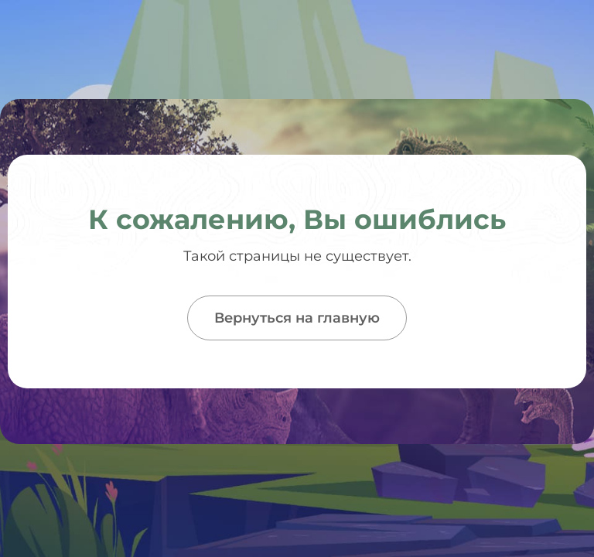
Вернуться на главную (297, 317)
